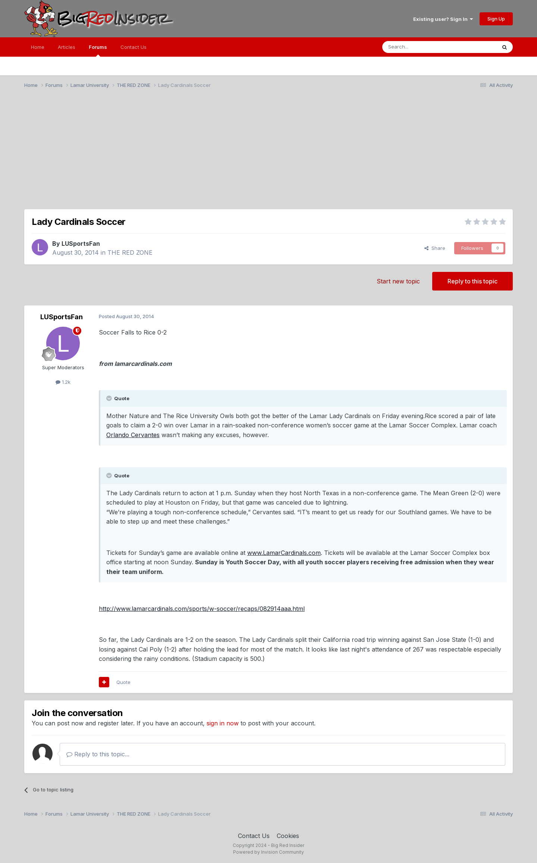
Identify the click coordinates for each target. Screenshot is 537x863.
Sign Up (496, 19)
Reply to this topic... (97, 754)
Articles (66, 47)
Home (37, 47)
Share (434, 248)
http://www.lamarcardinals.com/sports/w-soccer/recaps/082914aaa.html (202, 608)
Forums (98, 50)
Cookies (288, 836)
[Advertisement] (268, 152)
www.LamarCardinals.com (284, 552)
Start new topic (398, 281)
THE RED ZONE (130, 252)
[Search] (420, 47)
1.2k (63, 382)
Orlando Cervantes (133, 435)
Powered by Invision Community (268, 852)
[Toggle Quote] (109, 398)
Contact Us (133, 47)
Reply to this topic (472, 281)
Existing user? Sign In (443, 19)
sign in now (223, 723)
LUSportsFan (81, 243)
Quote (123, 682)
